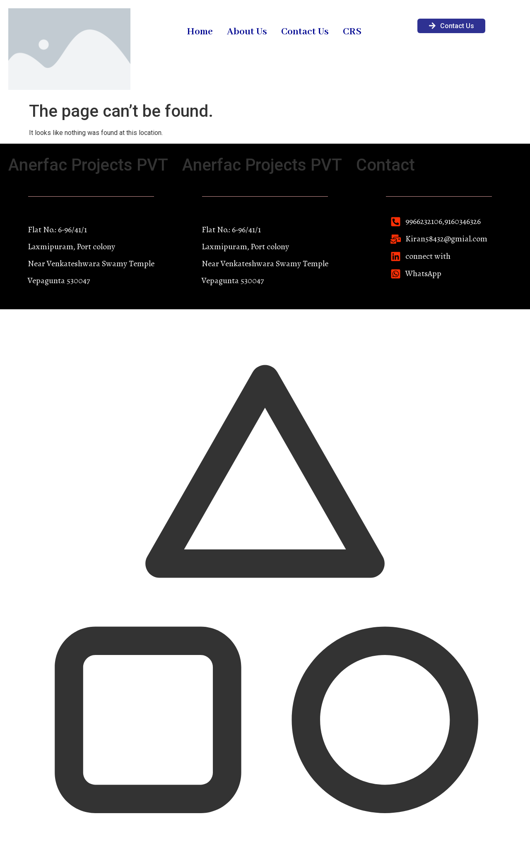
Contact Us (305, 32)
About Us (247, 32)
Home (200, 32)
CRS (352, 32)
